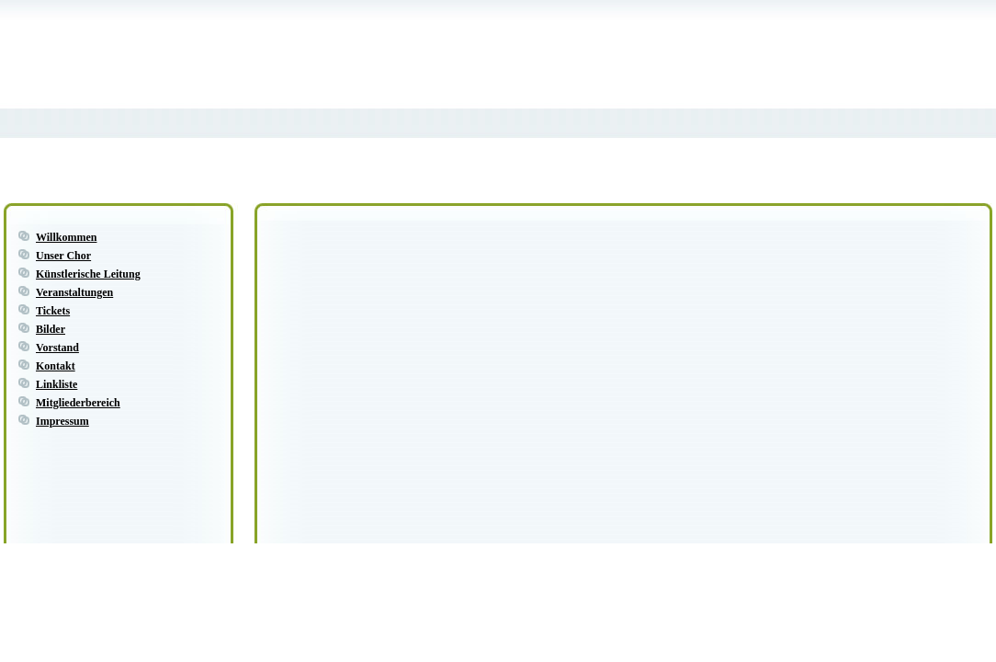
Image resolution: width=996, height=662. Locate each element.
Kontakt (55, 366)
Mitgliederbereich (78, 402)
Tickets (53, 310)
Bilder (50, 329)
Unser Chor (63, 255)
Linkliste (56, 384)
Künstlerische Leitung (88, 274)
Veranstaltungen (74, 292)
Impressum (62, 421)
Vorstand (57, 347)
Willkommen (66, 237)
